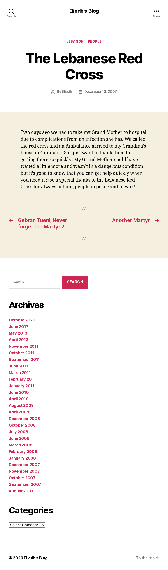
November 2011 (23, 346)
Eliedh (67, 91)
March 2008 (20, 444)
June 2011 (18, 365)
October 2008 (22, 425)
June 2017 (18, 326)
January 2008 (22, 458)
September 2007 (25, 484)
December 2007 (24, 464)
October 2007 (22, 477)
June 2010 (19, 392)
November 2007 (24, 471)
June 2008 (19, 438)
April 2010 (18, 398)
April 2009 (19, 412)
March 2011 (20, 372)
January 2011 (21, 385)
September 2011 (24, 359)
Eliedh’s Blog (36, 557)
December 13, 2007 (100, 91)
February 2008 (23, 451)
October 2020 (22, 319)
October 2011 (21, 352)
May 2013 (18, 333)
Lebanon (75, 41)
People (95, 41)
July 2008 (18, 431)
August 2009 (21, 405)
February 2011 (22, 379)
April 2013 (18, 339)
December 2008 (24, 418)
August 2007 (21, 490)
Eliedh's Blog (84, 11)
